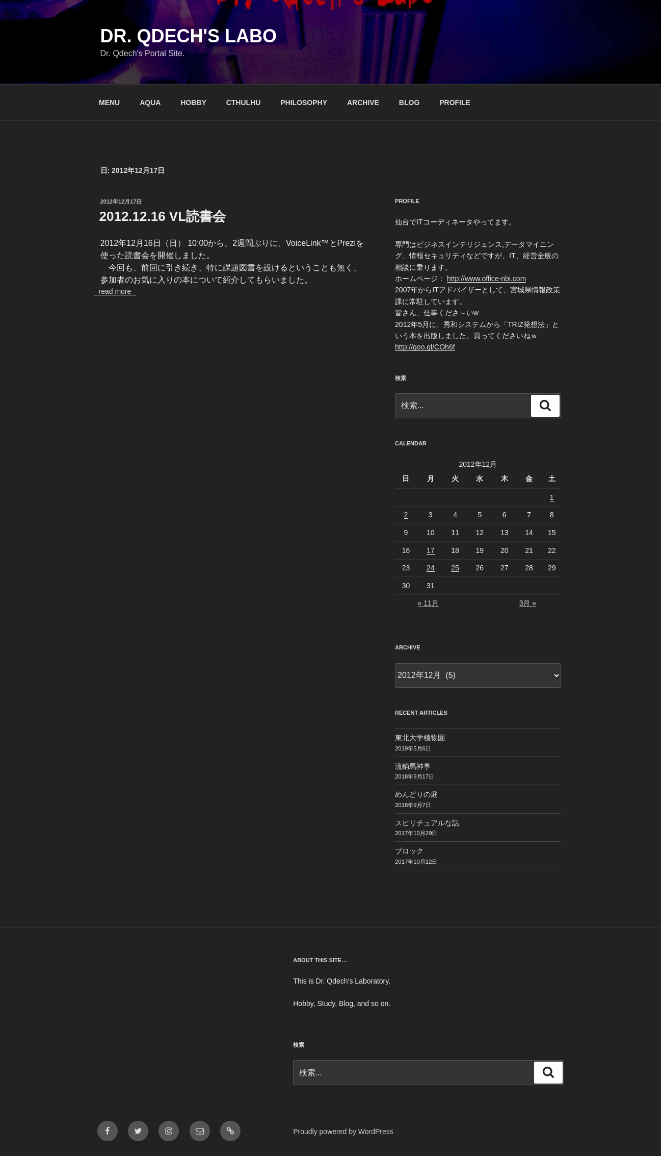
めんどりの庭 (416, 794)
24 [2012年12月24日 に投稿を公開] (431, 568)
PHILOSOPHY (303, 102)
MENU (109, 102)
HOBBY (193, 102)
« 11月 (428, 603)
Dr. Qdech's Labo (188, 36)
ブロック (409, 851)
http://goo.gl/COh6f (425, 347)
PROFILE (454, 102)
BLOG (409, 102)
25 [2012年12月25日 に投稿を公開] (455, 568)
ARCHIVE (363, 102)
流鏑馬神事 (413, 766)
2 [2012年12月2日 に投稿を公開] (406, 515)
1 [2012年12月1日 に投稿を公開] (552, 497)
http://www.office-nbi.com (486, 278)
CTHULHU (243, 102)
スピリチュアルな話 (427, 823)
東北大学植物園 (420, 738)
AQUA (150, 102)
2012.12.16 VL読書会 (162, 216)
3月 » (527, 603)
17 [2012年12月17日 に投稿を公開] (431, 550)
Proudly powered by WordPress (343, 1131)
